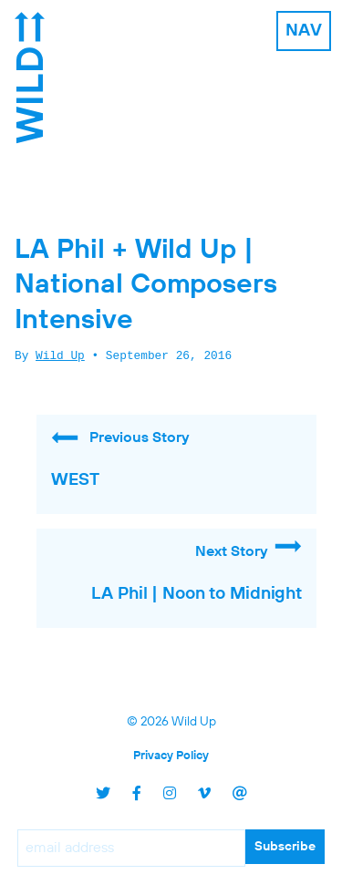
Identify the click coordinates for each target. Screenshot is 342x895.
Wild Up (60, 356)
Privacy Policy (171, 756)
